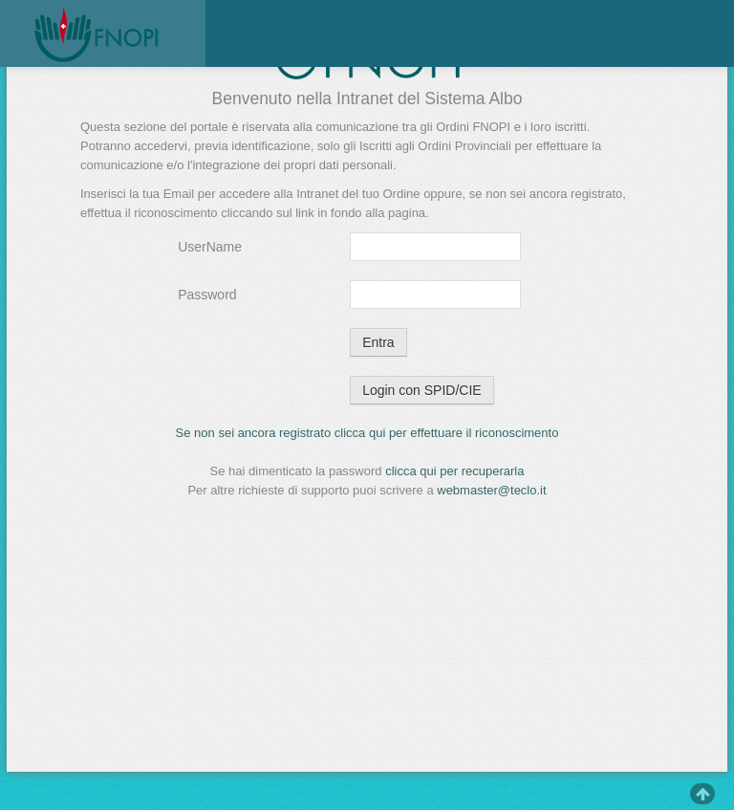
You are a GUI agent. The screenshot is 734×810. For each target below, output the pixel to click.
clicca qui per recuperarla (454, 471)
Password (207, 294)
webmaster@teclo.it (491, 490)
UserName (210, 246)
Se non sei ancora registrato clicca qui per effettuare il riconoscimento (367, 433)
